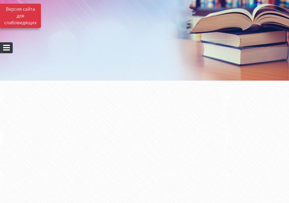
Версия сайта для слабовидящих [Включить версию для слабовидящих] (20, 16)
